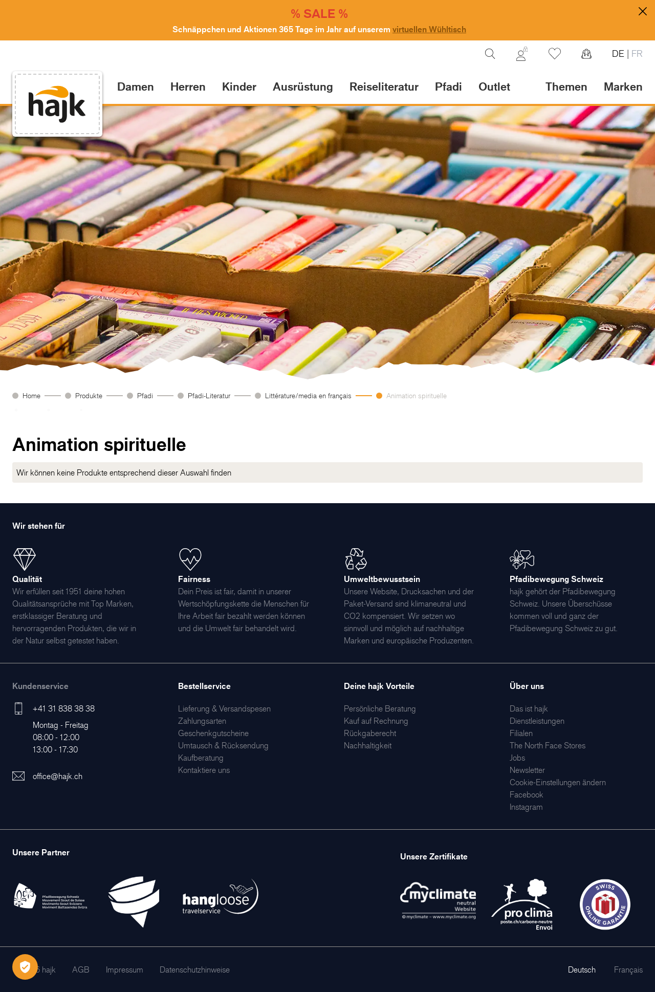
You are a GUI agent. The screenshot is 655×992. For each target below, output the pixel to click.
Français (628, 969)
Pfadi (145, 395)
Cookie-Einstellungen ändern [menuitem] (558, 782)
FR (636, 53)
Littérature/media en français (308, 395)
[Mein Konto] (522, 54)
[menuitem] (224, 708)
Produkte (88, 395)
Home (31, 395)
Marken (623, 86)
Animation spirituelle (416, 395)
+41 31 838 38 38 (64, 708)
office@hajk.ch (57, 776)
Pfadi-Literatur (209, 395)
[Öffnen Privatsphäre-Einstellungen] (25, 967)
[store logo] (57, 104)
